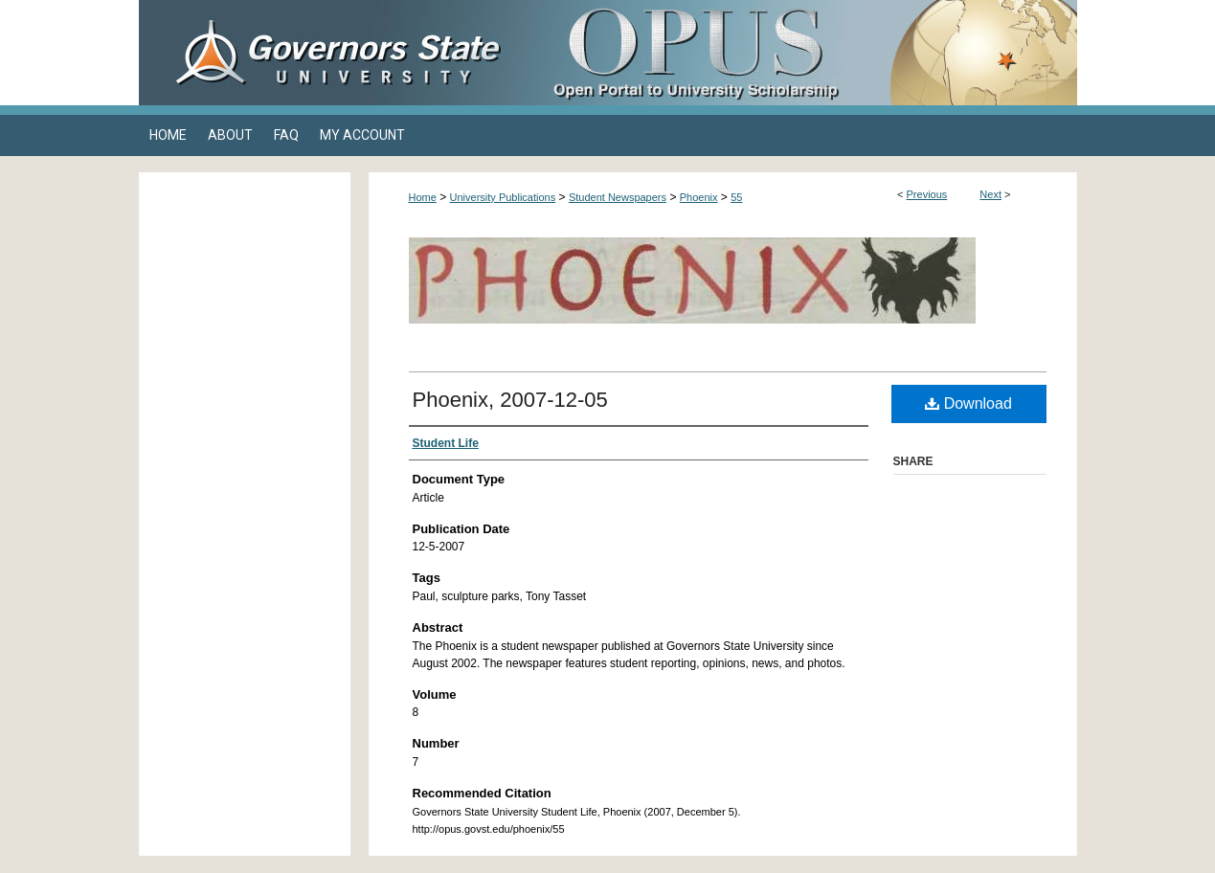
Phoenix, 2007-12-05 (510, 400)
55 (736, 197)
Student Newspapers (617, 197)
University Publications (503, 197)
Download (968, 403)
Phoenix (699, 197)
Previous (927, 194)
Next (990, 194)
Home (423, 197)
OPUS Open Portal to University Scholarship (799, 52)
